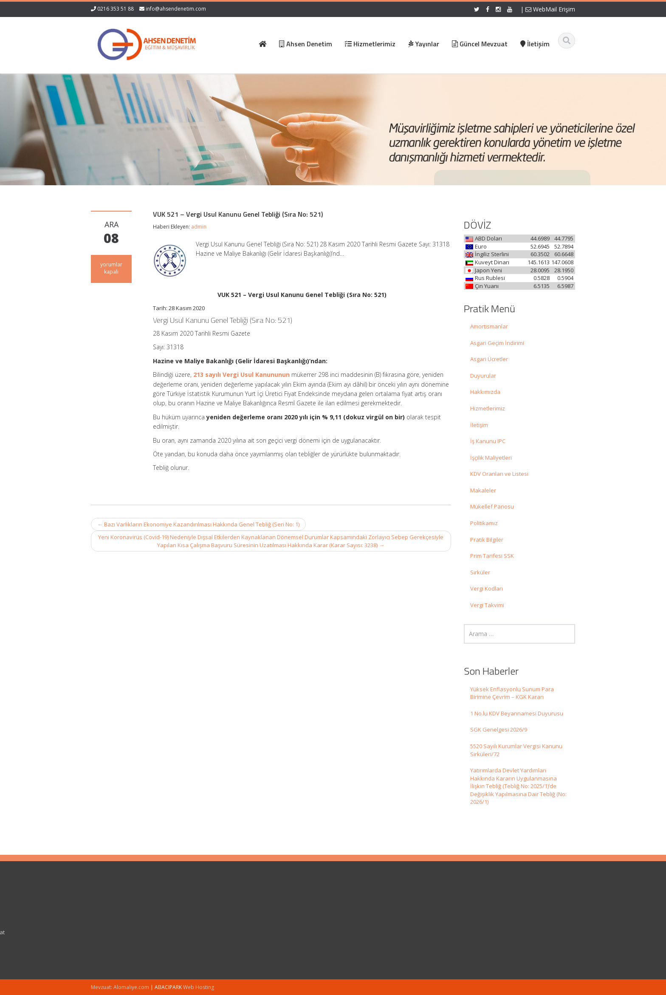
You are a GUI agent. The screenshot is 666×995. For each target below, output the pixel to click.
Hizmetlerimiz (487, 408)
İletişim (479, 425)
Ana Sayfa (357, 908)
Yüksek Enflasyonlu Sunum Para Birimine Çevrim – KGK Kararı (512, 693)
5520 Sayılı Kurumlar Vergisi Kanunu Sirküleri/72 (516, 750)
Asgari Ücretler (489, 359)
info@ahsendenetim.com (176, 8)
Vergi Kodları (486, 588)
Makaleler (483, 490)
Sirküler (480, 572)
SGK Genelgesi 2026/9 (498, 729)
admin (198, 226)
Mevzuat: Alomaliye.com (120, 987)
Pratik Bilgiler (486, 539)
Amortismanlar (489, 326)
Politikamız (484, 523)
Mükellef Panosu (492, 506)
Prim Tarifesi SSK (492, 556)
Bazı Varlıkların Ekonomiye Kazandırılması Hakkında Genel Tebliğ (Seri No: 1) (198, 524)
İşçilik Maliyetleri (491, 457)
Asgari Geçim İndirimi (497, 343)
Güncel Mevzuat (365, 932)
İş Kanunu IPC (487, 441)
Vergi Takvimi (487, 605)
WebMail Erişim (550, 9)
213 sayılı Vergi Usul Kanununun (241, 374)
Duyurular (483, 375)
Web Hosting (198, 987)
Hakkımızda (485, 392)
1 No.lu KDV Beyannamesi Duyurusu (516, 713)
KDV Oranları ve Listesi (499, 474)
